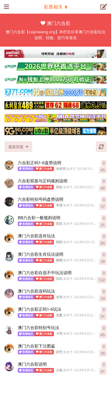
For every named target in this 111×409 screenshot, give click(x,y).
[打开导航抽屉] (6, 7)
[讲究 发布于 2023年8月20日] (9, 348)
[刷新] (101, 146)
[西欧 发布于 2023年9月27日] (9, 183)
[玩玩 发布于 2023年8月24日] (9, 275)
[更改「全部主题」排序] (18, 146)
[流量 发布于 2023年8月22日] (9, 311)
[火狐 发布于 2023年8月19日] (9, 366)
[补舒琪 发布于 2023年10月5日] (9, 165)
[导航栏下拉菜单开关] (55, 7)
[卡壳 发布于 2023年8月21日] (9, 330)
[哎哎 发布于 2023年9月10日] (9, 220)
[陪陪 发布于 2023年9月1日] (9, 238)
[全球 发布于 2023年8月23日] (9, 293)
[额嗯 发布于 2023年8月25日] (9, 256)
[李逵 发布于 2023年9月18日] (9, 201)
